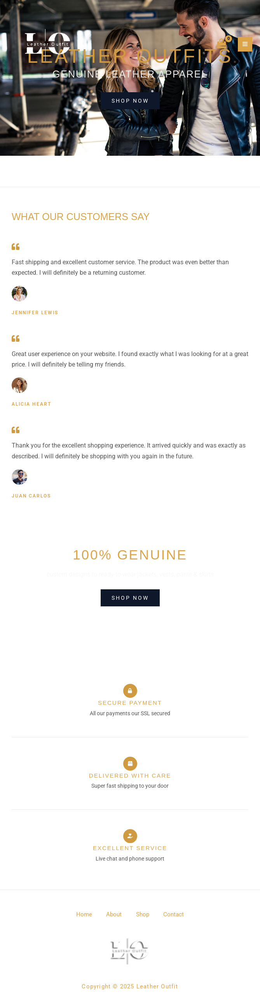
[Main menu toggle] (245, 45)
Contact (176, 914)
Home (82, 914)
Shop (143, 914)
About (113, 914)
